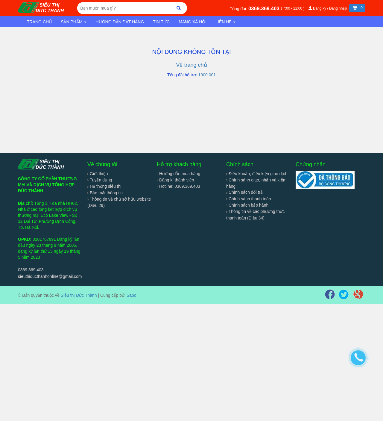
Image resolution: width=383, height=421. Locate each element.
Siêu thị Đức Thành (79, 295)
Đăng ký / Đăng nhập (328, 8)
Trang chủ (39, 21)
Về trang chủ (191, 65)
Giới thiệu (97, 173)
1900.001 (207, 74)
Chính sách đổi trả (244, 192)
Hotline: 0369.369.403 (178, 186)
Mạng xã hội (192, 21)
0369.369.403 (264, 8)
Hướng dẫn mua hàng (178, 173)
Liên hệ (225, 21)
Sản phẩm (73, 21)
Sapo (131, 295)
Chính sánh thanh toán (248, 198)
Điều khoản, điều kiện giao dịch (256, 173)
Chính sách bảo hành (247, 205)
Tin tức (161, 21)
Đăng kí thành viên (175, 180)
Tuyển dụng (99, 180)
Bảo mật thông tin (105, 192)
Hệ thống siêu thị (104, 186)
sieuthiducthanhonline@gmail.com (50, 276)
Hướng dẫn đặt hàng (119, 21)
